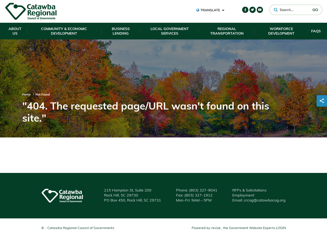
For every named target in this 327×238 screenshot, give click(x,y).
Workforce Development (281, 31)
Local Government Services (170, 31)
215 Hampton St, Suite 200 (127, 191)
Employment (243, 196)
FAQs (316, 31)
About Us (15, 31)
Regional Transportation (227, 31)
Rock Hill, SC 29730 (121, 196)
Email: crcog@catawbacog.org (258, 201)
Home (26, 94)
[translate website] (210, 10)
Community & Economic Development (64, 31)
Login (281, 228)
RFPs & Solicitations (249, 191)
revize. (216, 228)
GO (315, 10)
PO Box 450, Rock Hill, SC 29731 (132, 201)
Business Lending (121, 31)
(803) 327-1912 (194, 196)
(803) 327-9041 (196, 191)
